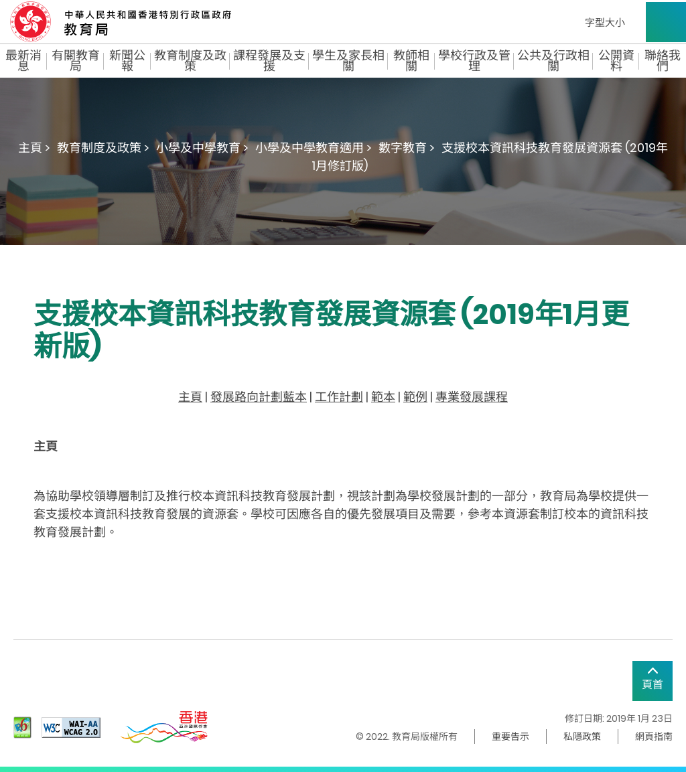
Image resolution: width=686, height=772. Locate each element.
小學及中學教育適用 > (313, 147)
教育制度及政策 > (103, 147)
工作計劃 (339, 396)
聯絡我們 (662, 61)
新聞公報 (127, 61)
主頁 (190, 396)
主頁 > (34, 147)
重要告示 (510, 736)
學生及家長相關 (348, 61)
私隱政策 (582, 736)
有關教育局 (76, 61)
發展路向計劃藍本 (258, 396)
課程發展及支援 (269, 61)
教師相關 (411, 61)
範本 (383, 396)
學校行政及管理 (474, 61)
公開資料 (616, 61)
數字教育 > (407, 147)
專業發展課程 (471, 396)
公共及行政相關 (553, 61)
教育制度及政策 (190, 61)
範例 (415, 396)
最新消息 (23, 61)
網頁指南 (654, 736)
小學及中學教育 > (202, 147)
